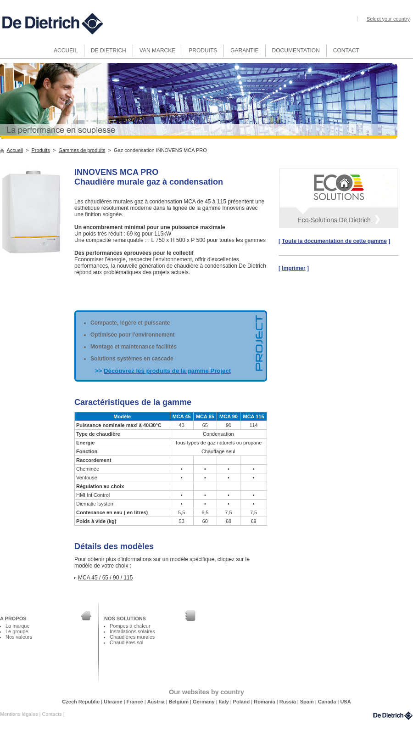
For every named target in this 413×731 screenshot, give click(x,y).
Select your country (388, 19)
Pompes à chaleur (130, 626)
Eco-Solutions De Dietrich (338, 219)
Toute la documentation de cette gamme (334, 241)
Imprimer (293, 268)
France (136, 701)
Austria (156, 701)
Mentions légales (19, 714)
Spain (307, 701)
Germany (204, 701)
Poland (242, 701)
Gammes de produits (81, 150)
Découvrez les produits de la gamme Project (167, 370)
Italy (224, 701)
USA (345, 701)
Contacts (52, 714)
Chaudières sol (126, 642)
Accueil (15, 150)
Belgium (179, 701)
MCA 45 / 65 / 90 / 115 (105, 577)
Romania (265, 701)
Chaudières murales (132, 637)
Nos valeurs (19, 637)
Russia (288, 701)
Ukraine (113, 701)
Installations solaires (132, 631)
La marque (18, 626)
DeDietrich (393, 715)
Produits (41, 150)
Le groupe (17, 631)
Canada (328, 701)
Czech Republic (81, 701)
